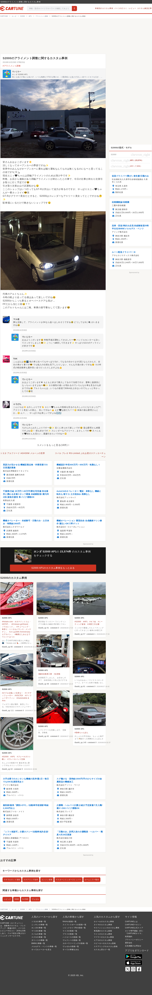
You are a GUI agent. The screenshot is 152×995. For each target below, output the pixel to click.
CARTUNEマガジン (133, 925)
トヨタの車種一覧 (38, 922)
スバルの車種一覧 (38, 934)
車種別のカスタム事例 (104, 8)
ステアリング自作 (31, 880)
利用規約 (128, 937)
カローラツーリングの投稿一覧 (75, 943)
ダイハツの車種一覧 (39, 940)
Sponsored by (88, 544)
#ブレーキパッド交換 (16, 759)
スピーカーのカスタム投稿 (105, 943)
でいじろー (16, 72)
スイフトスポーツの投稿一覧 (74, 925)
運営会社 (128, 943)
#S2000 (78, 622)
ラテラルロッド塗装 (12, 880)
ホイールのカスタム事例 (104, 922)
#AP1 (85, 622)
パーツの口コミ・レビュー (125, 8)
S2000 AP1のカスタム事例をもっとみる (53, 568)
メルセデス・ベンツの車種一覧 (44, 946)
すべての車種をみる (71, 950)
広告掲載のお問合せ (133, 946)
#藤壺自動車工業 (45, 674)
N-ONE (25, 899)
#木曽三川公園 (93, 624)
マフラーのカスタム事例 (104, 937)
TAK (15, 359)
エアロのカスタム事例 (103, 940)
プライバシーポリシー (134, 940)
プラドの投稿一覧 (70, 934)
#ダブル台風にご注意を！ (12, 693)
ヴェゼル (35, 899)
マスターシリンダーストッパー (68, 880)
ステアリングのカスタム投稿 (105, 946)
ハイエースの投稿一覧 (72, 937)
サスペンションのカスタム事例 (106, 928)
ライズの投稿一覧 (70, 931)
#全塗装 (57, 674)
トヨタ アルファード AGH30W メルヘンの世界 (22, 453)
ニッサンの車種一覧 (39, 925)
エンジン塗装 (47, 880)
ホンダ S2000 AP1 (20, 74)
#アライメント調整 (12, 66)
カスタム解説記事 (144, 8)
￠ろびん (17, 404)
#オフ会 (92, 622)
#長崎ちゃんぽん (81, 733)
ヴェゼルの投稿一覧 (71, 946)
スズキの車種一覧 (38, 937)
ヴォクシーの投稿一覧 (72, 940)
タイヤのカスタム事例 (103, 925)
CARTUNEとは (131, 922)
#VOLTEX (19, 695)
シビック (7, 899)
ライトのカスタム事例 (103, 934)
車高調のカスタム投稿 (103, 931)
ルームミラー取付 (92, 880)
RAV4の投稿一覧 (70, 922)
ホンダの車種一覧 (38, 928)
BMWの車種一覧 (38, 943)
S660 (16, 899)
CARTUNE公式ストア (134, 928)
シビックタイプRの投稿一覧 (74, 928)
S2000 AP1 (7, 618)
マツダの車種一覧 (38, 931)
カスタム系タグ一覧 (102, 950)
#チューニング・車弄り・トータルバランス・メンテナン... (16, 629)
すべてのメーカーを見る (41, 950)
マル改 (16, 319)
